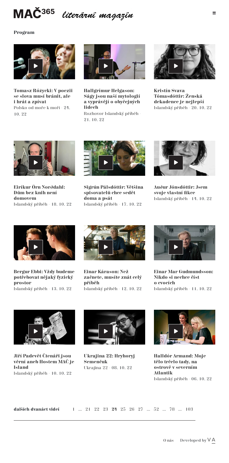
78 (172, 409)
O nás (168, 441)
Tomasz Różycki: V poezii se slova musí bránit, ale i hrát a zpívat (43, 96)
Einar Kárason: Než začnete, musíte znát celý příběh (113, 277)
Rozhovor (94, 113)
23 (105, 409)
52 (156, 409)
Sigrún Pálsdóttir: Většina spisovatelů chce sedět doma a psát (113, 193)
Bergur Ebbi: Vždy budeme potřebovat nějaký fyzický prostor (44, 277)
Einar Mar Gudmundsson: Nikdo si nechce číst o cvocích (183, 277)
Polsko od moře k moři (37, 108)
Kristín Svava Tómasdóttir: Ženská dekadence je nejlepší (179, 96)
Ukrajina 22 (96, 368)
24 (114, 409)
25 (123, 409)
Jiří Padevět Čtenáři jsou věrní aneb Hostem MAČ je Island (44, 362)
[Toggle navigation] (214, 13)
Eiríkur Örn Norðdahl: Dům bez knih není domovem (39, 193)
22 (96, 409)
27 (140, 409)
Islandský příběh (122, 113)
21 (88, 409)
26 (131, 409)
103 (189, 409)
